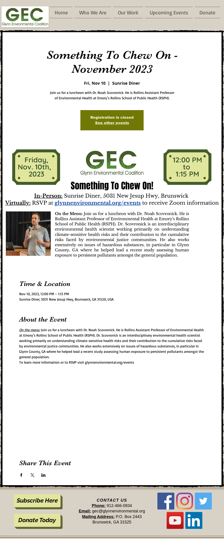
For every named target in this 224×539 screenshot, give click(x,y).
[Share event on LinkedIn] (43, 475)
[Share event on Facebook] (21, 475)
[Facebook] (165, 501)
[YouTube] (175, 520)
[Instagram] (184, 501)
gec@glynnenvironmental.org (118, 511)
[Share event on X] (32, 475)
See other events (112, 123)
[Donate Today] (37, 520)
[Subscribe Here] (37, 500)
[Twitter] (203, 501)
